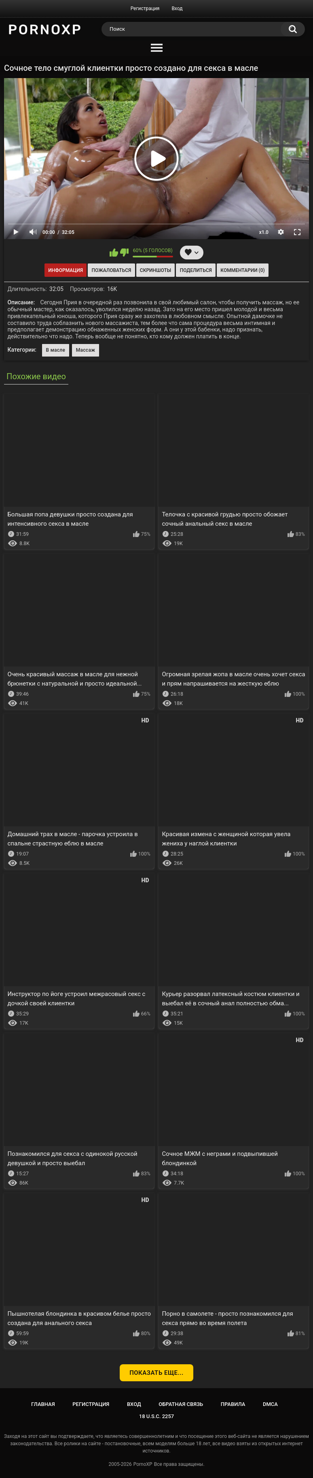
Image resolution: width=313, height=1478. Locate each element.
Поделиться (196, 270)
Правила (233, 1404)
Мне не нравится (124, 252)
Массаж (85, 350)
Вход (176, 8)
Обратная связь (181, 1404)
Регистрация (145, 8)
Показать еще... (156, 1372)
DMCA (270, 1404)
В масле (56, 350)
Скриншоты (155, 270)
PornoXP (142, 1464)
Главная (43, 1404)
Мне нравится (114, 252)
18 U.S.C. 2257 (156, 1416)
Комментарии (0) (242, 270)
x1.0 (264, 232)
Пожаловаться (111, 270)
